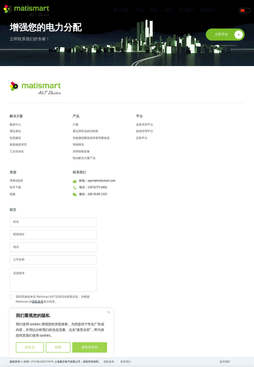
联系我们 (208, 10)
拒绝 (58, 347)
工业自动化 (17, 151)
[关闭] (108, 312)
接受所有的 (90, 347)
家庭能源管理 (18, 144)
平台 (154, 10)
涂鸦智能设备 (81, 151)
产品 (139, 10)
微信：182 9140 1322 (93, 194)
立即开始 (221, 34)
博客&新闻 (16, 180)
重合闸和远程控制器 (85, 131)
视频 (12, 194)
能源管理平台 (144, 131)
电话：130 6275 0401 (93, 187)
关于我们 (186, 10)
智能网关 (78, 144)
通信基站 (15, 131)
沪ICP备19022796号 (42, 362)
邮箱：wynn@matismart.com (97, 180)
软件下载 (15, 187)
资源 (168, 10)
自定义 (30, 347)
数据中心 (15, 124)
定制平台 (141, 138)
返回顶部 (225, 362)
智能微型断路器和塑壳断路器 (91, 138)
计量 (75, 124)
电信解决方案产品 (84, 158)
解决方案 (121, 10)
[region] (61, 333)
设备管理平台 (144, 124)
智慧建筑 (15, 138)
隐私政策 (37, 301)
